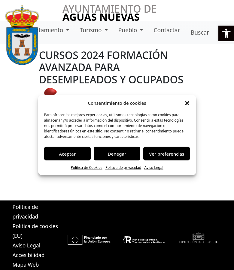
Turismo (91, 30)
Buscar (200, 32)
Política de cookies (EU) (35, 230)
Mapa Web (26, 264)
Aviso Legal (153, 167)
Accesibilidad (29, 255)
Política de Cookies (86, 167)
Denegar (117, 154)
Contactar (166, 30)
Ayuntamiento (45, 30)
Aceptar (67, 154)
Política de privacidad (123, 167)
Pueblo (128, 30)
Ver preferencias (166, 154)
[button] (226, 33)
